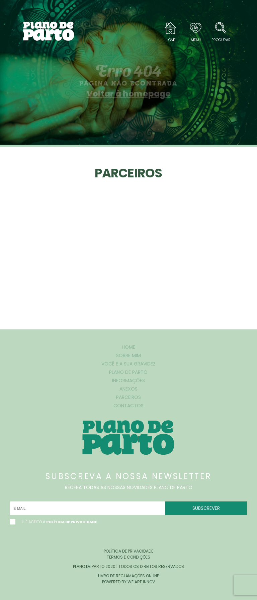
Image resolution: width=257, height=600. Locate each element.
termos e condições (128, 557)
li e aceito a (53, 522)
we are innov (141, 582)
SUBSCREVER (206, 508)
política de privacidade (128, 551)
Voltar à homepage (128, 94)
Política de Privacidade (71, 521)
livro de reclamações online (128, 576)
